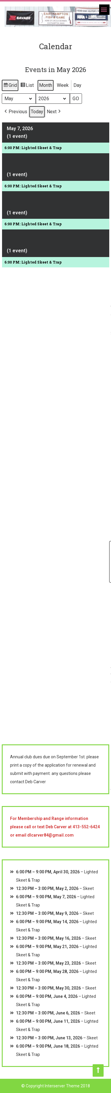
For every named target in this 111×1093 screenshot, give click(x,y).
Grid (10, 86)
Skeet (88, 888)
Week (63, 85)
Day (77, 85)
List (27, 86)
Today (37, 111)
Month (45, 85)
